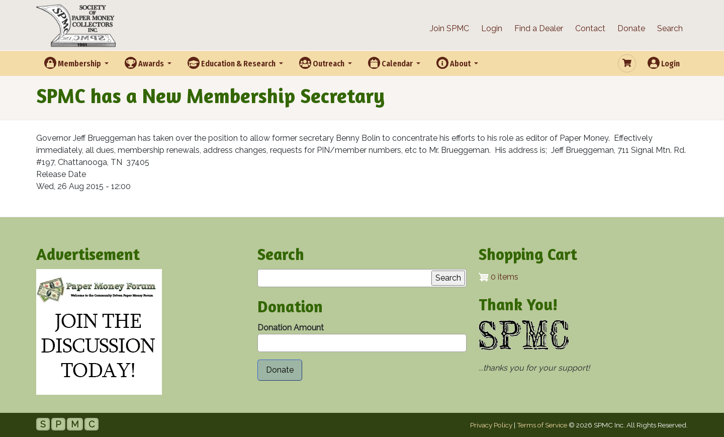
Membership (73, 63)
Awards (145, 63)
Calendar (391, 63)
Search (670, 28)
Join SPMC (449, 28)
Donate (631, 28)
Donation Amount (290, 327)
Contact (590, 28)
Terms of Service (542, 425)
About (454, 63)
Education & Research (232, 63)
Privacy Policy (491, 425)
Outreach (322, 63)
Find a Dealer (538, 28)
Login (491, 28)
